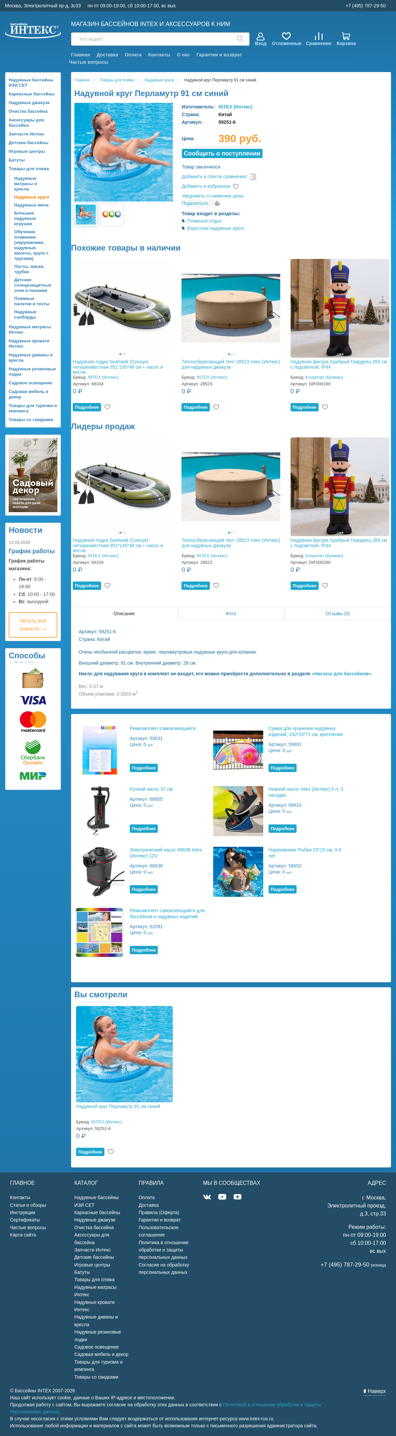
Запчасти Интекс (27, 133)
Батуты (17, 159)
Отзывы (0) (338, 613)
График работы (32, 551)
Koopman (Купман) (324, 377)
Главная (80, 54)
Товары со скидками (31, 419)
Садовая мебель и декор (28, 394)
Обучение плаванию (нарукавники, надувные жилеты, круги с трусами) (31, 245)
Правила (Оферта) (159, 1212)
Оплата (133, 54)
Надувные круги (31, 197)
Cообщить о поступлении (222, 153)
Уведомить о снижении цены (213, 196)
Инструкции (22, 1212)
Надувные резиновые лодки (32, 371)
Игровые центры (27, 151)
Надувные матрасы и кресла (25, 184)
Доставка (107, 54)
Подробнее (87, 407)
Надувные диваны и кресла (31, 357)
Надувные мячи (31, 205)
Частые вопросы (88, 62)
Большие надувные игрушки (25, 218)
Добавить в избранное (206, 186)
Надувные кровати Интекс (29, 343)
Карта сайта (23, 1234)
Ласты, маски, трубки (29, 269)
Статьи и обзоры (28, 1205)
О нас (183, 54)
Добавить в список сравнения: (215, 176)
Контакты (159, 54)
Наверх (374, 1391)
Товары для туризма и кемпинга (33, 408)
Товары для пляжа (29, 168)
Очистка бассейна (28, 111)
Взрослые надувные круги (215, 228)
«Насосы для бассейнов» (341, 673)
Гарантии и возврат (219, 54)
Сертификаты (25, 1219)
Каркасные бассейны (32, 93)
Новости (25, 529)
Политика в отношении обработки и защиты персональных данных (163, 1250)
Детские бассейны (28, 142)
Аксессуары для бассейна (26, 122)
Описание (124, 613)
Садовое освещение (30, 382)
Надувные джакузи (29, 102)
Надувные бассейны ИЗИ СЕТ (31, 82)
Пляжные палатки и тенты (32, 301)
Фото (231, 613)
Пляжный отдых (204, 221)
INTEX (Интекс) (236, 106)
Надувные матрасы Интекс (30, 329)
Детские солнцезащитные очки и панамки (32, 285)
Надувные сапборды (25, 314)
